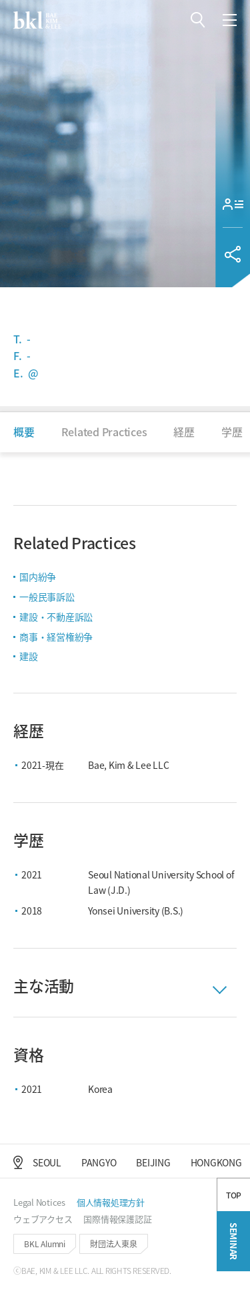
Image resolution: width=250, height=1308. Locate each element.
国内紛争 (37, 576)
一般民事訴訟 (47, 596)
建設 (28, 656)
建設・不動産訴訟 (56, 616)
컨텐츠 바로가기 (0, 0)
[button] (198, 20)
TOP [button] (233, 1232)
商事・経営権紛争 (56, 636)
